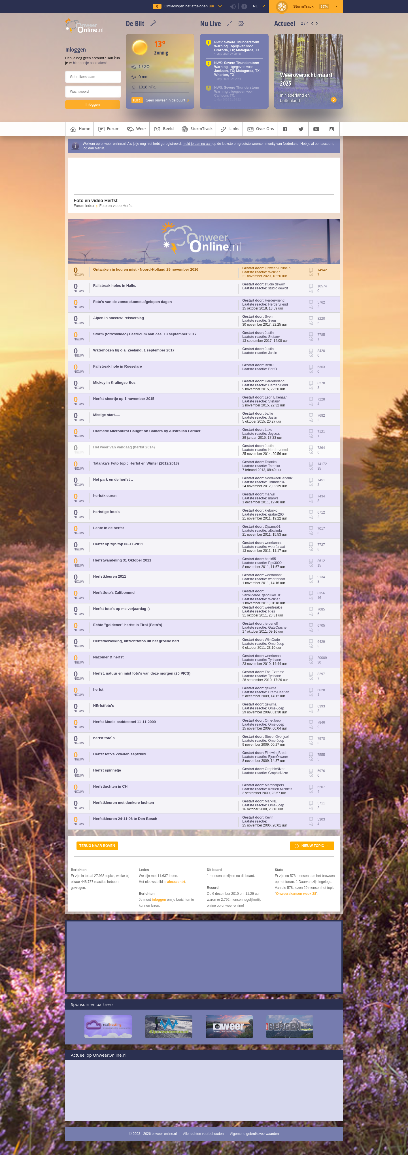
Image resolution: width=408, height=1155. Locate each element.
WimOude (272, 640)
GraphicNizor (275, 769)
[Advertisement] (200, 176)
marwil (270, 494)
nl (255, 6)
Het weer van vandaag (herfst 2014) (124, 447)
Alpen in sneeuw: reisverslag (118, 318)
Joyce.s (274, 434)
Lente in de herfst (108, 528)
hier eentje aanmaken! (90, 63)
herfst (98, 689)
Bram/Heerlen (278, 692)
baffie (269, 414)
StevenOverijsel (277, 737)
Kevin (269, 817)
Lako (268, 430)
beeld (163, 129)
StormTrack (196, 129)
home (79, 129)
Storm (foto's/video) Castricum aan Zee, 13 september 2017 (145, 334)
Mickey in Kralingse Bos (114, 382)
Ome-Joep (276, 644)
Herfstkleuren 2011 (109, 576)
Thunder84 (276, 482)
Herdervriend (274, 300)
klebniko (271, 510)
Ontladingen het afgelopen (189, 6)
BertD (269, 365)
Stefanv (274, 337)
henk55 (270, 559)
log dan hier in (93, 148)
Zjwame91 (272, 527)
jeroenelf (271, 624)
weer (136, 129)
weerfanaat (273, 543)
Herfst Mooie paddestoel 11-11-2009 (124, 722)
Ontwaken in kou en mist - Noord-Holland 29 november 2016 (145, 269)
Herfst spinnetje (107, 770)
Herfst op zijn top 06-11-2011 (118, 544)
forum (108, 129)
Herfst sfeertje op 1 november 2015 (123, 399)
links (229, 129)
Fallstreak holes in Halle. (114, 285)
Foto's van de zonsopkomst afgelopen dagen (132, 302)
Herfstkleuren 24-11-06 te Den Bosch (125, 819)
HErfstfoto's (103, 705)
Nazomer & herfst (108, 657)
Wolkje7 (274, 272)
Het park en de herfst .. (113, 479)
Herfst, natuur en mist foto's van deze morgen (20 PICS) (141, 673)
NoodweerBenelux (279, 478)
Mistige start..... (106, 415)
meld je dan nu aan (197, 144)
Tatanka (271, 462)
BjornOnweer (278, 757)
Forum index (84, 206)
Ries (271, 611)
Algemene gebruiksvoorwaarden (254, 1134)
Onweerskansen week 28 (296, 894)
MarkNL (271, 801)
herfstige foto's (106, 512)
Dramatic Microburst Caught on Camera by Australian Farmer (147, 431)
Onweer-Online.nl (278, 268)
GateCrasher (278, 628)
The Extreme (274, 672)
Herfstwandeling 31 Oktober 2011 (122, 560)
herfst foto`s (104, 738)
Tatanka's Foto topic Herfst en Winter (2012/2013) (136, 463)
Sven (269, 317)
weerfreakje (273, 607)
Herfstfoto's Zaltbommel (114, 592)
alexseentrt (176, 882)
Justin (269, 333)
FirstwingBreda (276, 753)
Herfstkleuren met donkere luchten (123, 802)
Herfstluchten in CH (110, 786)
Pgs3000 (275, 563)
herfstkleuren (104, 495)
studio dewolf (275, 284)
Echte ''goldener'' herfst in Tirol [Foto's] (127, 625)
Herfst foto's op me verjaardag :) (121, 609)
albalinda (275, 531)
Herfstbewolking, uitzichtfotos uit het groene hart (136, 641)
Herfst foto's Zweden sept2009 (119, 754)
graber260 (276, 514)
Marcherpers (274, 785)
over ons (260, 129)
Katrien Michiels (280, 789)
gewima (271, 688)
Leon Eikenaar (276, 397)
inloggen (159, 900)
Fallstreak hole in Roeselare (117, 366)
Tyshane (274, 660)
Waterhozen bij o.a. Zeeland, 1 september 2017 (134, 350)
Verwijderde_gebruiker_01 (262, 595)
